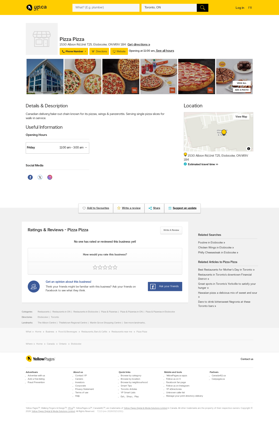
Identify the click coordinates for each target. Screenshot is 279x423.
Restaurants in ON (61, 312)
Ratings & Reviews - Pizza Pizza (58, 230)
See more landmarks (134, 323)
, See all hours (164, 50)
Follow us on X (173, 379)
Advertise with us (36, 376)
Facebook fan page (176, 382)
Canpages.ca (218, 379)
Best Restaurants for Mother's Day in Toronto (225, 269)
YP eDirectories (174, 389)
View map (241, 117)
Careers (79, 379)
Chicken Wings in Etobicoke (215, 247)
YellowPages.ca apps (176, 376)
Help (77, 396)
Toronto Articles (129, 389)
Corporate (80, 386)
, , (105, 44)
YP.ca (70, 408)
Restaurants (43, 312)
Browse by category (131, 376)
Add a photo (242, 90)
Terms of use (81, 392)
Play (137, 396)
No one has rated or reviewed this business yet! (105, 241)
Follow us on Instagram (177, 386)
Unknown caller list (175, 392)
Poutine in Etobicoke (210, 242)
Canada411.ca (219, 376)
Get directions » (139, 44)
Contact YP (81, 376)
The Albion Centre (47, 323)
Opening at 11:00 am (142, 50)
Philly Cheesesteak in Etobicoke (217, 252)
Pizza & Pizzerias (109, 312)
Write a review (171, 230)
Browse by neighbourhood (134, 382)
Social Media (34, 165)
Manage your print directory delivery (184, 396)
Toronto (55, 317)
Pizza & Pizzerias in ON (131, 312)
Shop (129, 396)
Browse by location (130, 379)
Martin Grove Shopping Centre (105, 323)
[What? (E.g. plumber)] (106, 8)
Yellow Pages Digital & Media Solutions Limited (145, 408)
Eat (122, 396)
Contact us (247, 359)
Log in (240, 8)
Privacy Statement (84, 389)
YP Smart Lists (128, 392)
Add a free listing (36, 379)
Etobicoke (43, 317)
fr (250, 8)
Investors (79, 382)
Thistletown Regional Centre (73, 323)
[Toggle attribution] (248, 148)
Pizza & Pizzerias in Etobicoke (160, 312)
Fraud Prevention (36, 382)
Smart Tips (126, 386)
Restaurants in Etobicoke (85, 312)
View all (241, 83)
